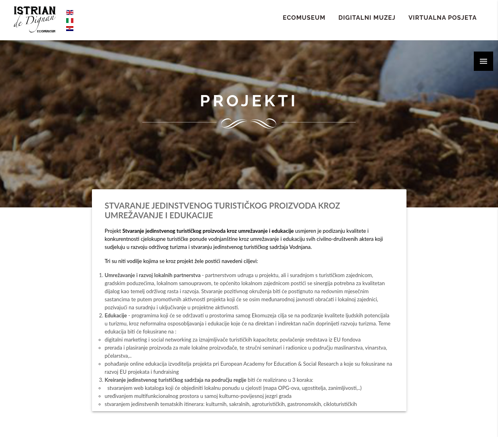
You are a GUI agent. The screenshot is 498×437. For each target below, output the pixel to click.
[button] (483, 61)
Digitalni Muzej (367, 17)
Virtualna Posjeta (442, 17)
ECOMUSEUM (304, 17)
